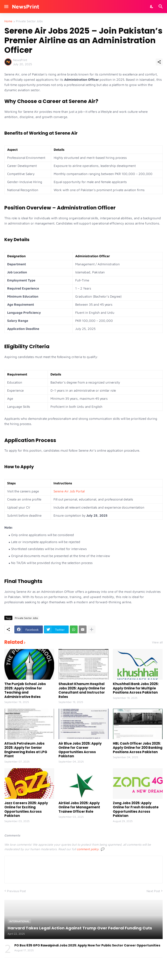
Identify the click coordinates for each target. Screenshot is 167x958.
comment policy (88, 849)
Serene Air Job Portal (69, 491)
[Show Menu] (6, 6)
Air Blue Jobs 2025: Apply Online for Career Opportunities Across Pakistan (80, 749)
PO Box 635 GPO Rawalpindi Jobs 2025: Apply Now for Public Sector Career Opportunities (87, 945)
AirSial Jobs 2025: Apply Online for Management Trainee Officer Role (79, 807)
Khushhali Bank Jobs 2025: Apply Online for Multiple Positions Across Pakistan (136, 688)
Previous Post (16, 891)
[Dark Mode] (152, 6)
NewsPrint (25, 6)
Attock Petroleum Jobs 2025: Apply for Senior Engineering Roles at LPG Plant (25, 749)
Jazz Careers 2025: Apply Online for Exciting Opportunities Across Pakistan (26, 809)
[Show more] (91, 629)
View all (157, 642)
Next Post (153, 891)
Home (8, 21)
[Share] (159, 61)
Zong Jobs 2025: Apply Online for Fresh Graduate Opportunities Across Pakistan (136, 809)
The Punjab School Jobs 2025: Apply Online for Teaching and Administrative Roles (25, 690)
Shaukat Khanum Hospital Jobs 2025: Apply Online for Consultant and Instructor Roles (81, 690)
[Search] (161, 6)
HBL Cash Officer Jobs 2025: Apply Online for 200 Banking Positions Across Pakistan (137, 747)
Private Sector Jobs (29, 21)
